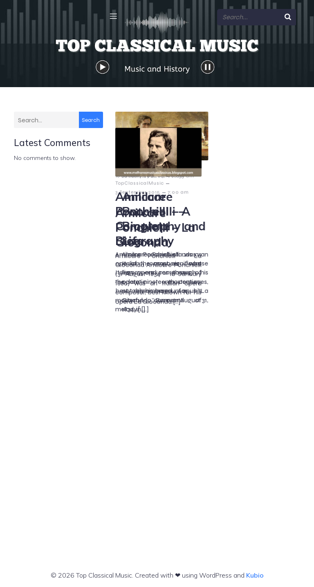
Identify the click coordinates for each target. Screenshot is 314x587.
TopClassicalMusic (139, 166)
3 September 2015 (137, 403)
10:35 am (270, 175)
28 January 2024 (231, 175)
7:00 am (178, 403)
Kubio (255, 574)
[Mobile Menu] (113, 15)
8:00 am (173, 175)
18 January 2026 (135, 175)
